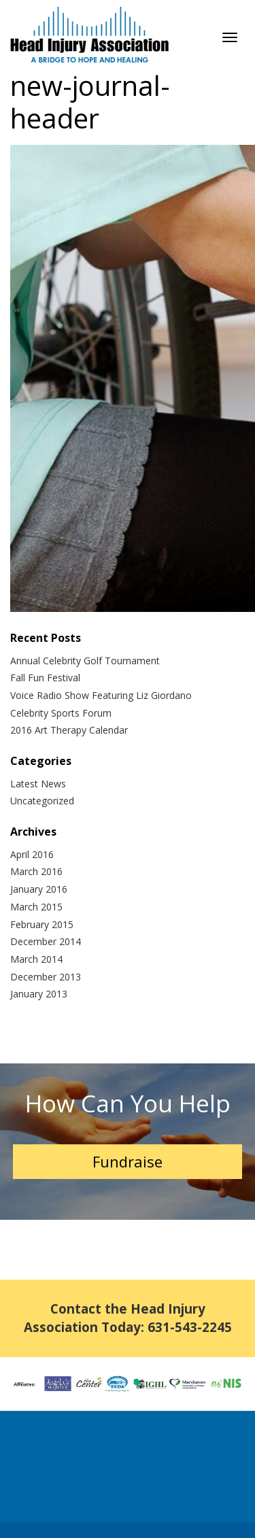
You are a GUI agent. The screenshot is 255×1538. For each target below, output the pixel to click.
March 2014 (36, 959)
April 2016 (32, 854)
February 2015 (41, 924)
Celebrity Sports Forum (61, 712)
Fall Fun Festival (45, 677)
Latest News (38, 783)
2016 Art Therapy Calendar (69, 729)
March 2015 (36, 906)
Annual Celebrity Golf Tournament (85, 660)
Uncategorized (42, 800)
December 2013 (45, 976)
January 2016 (38, 889)
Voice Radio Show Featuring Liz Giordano (101, 695)
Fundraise (127, 1161)
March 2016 (36, 871)
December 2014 (45, 941)
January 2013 (38, 993)
